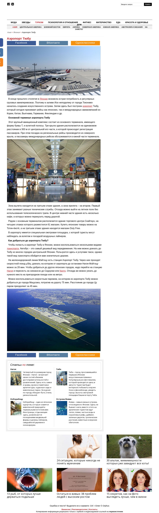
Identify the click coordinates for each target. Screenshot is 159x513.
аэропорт (87, 106)
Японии (44, 99)
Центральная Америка (30, 27)
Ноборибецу (16, 399)
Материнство (103, 22)
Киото (63, 271)
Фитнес (87, 22)
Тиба (58, 369)
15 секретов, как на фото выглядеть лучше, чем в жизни (126, 495)
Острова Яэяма (63, 399)
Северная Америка (91, 27)
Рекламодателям (79, 509)
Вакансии (66, 509)
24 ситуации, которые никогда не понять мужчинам (78, 462)
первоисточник (116, 511)
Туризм (39, 22)
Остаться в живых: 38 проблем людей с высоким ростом (76, 495)
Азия (14, 27)
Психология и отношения (63, 22)
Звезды (26, 22)
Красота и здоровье (136, 22)
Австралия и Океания (132, 27)
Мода (14, 22)
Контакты (93, 509)
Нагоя (10, 271)
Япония (16, 32)
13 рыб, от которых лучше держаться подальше (24, 495)
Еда (118, 22)
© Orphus (105, 506)
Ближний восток (52, 27)
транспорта (13, 248)
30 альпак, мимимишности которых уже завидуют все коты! (128, 462)
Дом (79, 24)
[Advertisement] (128, 54)
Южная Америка (111, 27)
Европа (66, 27)
